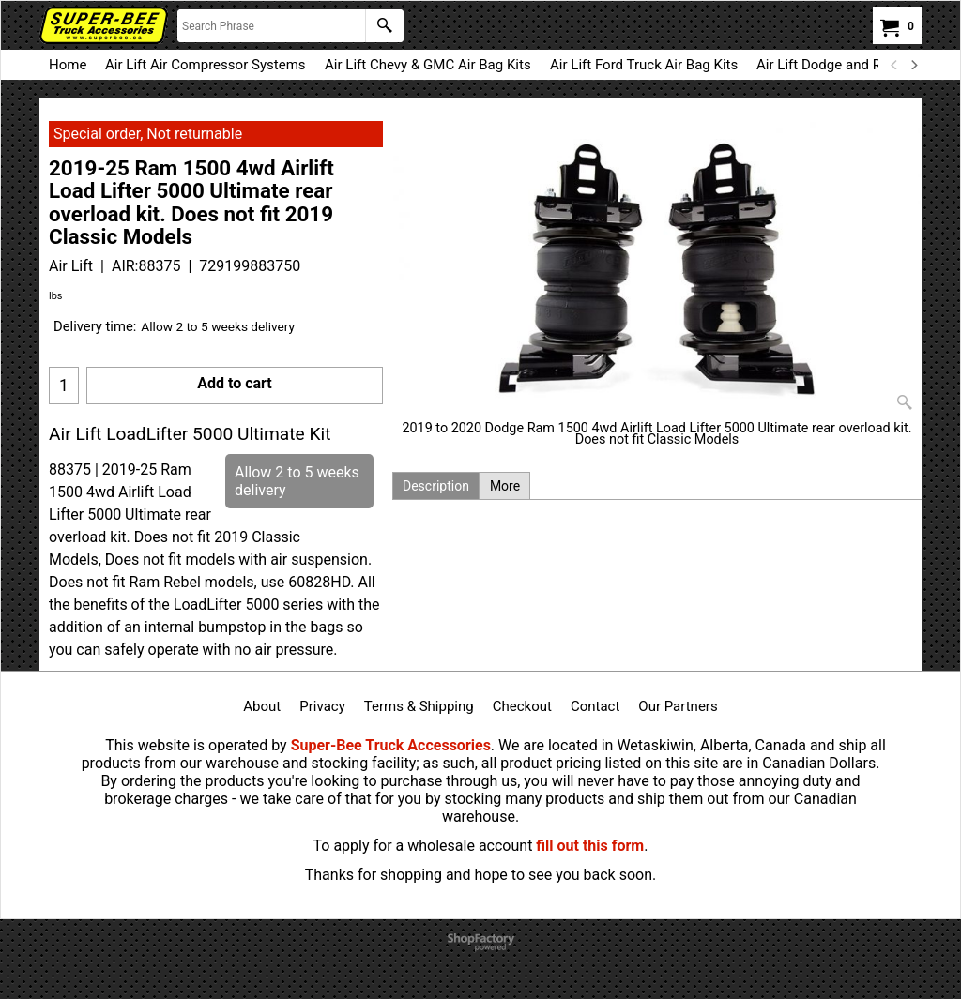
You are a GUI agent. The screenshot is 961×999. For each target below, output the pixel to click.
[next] (913, 64)
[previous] (894, 64)
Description (436, 485)
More (505, 485)
